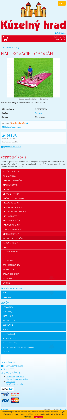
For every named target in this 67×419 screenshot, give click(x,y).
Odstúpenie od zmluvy (15, 384)
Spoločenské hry (11, 265)
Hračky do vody (11, 202)
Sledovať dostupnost (11, 127)
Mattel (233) (9, 333)
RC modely (8, 260)
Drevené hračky (11, 194)
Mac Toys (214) (10, 342)
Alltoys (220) (9, 338)
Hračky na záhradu (13, 207)
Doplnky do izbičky (12, 180)
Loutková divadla (12, 229)
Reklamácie (10, 381)
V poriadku (39, 417)
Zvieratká (8, 278)
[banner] (33, 9)
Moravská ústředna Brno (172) (18, 347)
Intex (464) (8, 316)
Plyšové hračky (10, 251)
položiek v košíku (36, 38)
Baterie (6, 282)
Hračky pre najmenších (14, 211)
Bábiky (6, 247)
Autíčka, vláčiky (11, 171)
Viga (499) (7, 311)
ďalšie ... (7, 351)
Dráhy (6, 189)
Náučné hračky (10, 242)
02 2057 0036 (7, 369)
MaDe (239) (8, 329)
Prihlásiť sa (60, 33)
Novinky (7, 297)
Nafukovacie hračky (11, 47)
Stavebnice (8, 269)
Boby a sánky (9, 176)
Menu (61, 3)
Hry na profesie (11, 216)
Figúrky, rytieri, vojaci (14, 198)
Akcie (5, 292)
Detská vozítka (10, 185)
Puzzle (6, 256)
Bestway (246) (9, 325)
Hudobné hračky (11, 220)
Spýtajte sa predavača (11, 147)
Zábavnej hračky (11, 274)
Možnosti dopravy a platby (17, 379)
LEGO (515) (8, 307)
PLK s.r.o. (63, 409)
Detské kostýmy (11, 234)
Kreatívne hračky (11, 225)
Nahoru (4, 409)
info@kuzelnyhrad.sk (12, 366)
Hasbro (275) (9, 320)
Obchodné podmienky (15, 376)
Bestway (38, 113)
